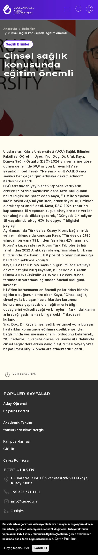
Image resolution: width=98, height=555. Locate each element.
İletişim (17, 511)
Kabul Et (40, 548)
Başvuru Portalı (16, 411)
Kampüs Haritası (16, 441)
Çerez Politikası (16, 460)
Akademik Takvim (17, 422)
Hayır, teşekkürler (16, 548)
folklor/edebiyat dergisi (24, 430)
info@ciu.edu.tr (24, 501)
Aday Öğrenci (15, 403)
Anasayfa (10, 29)
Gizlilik (8, 449)
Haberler (28, 29)
